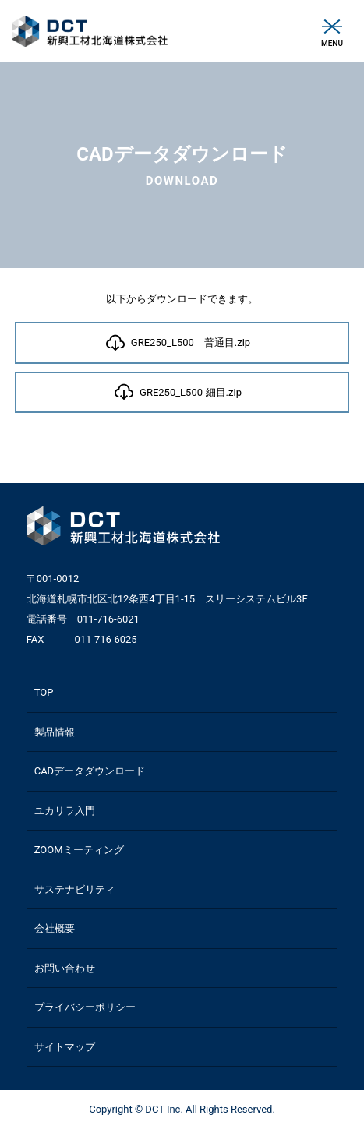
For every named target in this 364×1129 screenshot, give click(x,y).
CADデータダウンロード (89, 771)
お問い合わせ (64, 968)
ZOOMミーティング (79, 850)
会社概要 (54, 928)
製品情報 (54, 732)
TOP (44, 692)
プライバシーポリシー (85, 1007)
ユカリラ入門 (64, 811)
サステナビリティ (74, 889)
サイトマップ (64, 1047)
